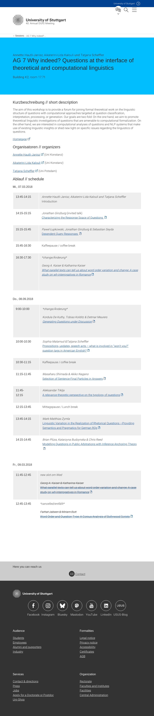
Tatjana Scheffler (23, 171)
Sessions (19, 36)
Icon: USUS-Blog (120, 605)
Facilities (85, 690)
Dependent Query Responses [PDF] (60, 234)
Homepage (20, 139)
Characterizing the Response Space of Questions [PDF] (73, 217)
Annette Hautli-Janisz (26, 154)
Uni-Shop (19, 699)
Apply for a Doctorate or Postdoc (33, 695)
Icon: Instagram (48, 605)
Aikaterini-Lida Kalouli (27, 162)
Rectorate (86, 681)
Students (18, 638)
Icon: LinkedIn (106, 605)
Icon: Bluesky (62, 605)
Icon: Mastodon (77, 605)
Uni (124, 3)
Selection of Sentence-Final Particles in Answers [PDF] (72, 378)
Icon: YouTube (91, 605)
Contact (77, 574)
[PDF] (86, 516)
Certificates (87, 651)
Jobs (16, 690)
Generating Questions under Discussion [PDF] (67, 321)
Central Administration (94, 695)
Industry (18, 651)
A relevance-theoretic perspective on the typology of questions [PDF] (81, 395)
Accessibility (87, 647)
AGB (82, 656)
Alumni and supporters (27, 647)
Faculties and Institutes (94, 686)
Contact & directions (25, 681)
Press (16, 686)
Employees (20, 642)
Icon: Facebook (33, 605)
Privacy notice (88, 642)
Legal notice (87, 638)
